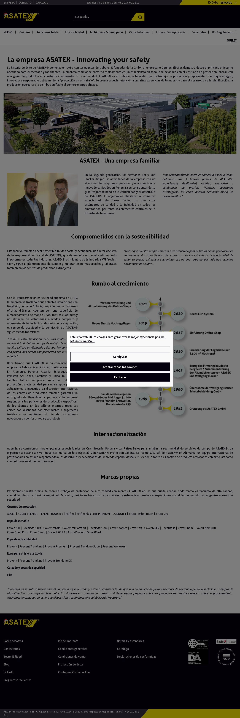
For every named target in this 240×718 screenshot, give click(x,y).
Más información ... (82, 341)
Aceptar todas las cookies (120, 367)
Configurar (120, 356)
